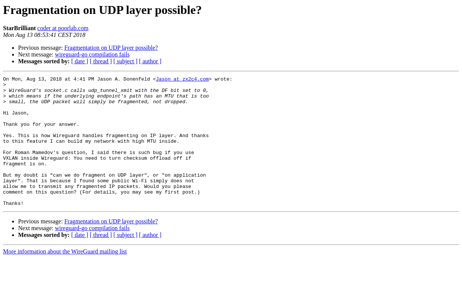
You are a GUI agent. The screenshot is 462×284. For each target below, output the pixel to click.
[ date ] (79, 61)
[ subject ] (125, 61)
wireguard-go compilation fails (92, 54)
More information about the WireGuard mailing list (65, 277)
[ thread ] (101, 61)
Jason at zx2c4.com (182, 79)
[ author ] (150, 61)
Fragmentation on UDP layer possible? (111, 47)
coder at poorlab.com (63, 28)
